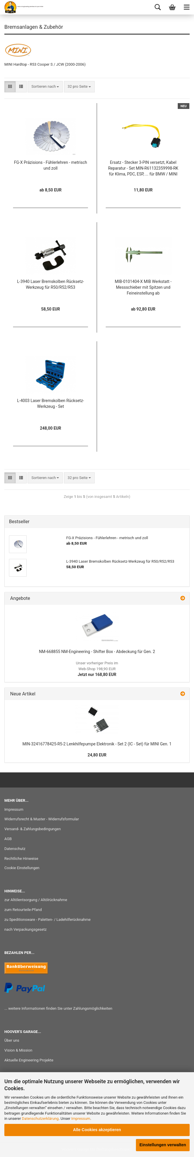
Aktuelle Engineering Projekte (28, 1060)
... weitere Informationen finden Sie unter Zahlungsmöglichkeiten (58, 1008)
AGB (8, 839)
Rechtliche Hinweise (21, 858)
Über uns (11, 1040)
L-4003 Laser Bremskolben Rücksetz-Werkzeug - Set (50, 403)
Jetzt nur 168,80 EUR (97, 669)
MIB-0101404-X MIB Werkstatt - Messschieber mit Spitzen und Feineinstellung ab (143, 287)
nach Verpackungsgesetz (25, 929)
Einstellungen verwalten (162, 1144)
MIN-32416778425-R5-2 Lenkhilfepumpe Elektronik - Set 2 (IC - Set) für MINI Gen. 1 (96, 744)
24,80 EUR (96, 755)
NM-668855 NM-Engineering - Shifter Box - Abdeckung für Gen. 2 (97, 651)
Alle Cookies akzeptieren (97, 1129)
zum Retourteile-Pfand (23, 909)
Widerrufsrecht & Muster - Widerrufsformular (41, 819)
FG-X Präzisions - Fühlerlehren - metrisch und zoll (50, 165)
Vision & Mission (18, 1050)
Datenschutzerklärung (40, 1118)
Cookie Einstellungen (21, 868)
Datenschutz (14, 848)
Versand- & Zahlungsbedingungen (32, 829)
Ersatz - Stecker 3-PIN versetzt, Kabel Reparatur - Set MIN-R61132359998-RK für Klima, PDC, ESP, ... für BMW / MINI (143, 168)
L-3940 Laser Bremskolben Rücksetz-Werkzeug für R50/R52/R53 (50, 284)
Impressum (80, 1118)
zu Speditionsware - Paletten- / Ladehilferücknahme (47, 919)
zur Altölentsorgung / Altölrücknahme (35, 900)
